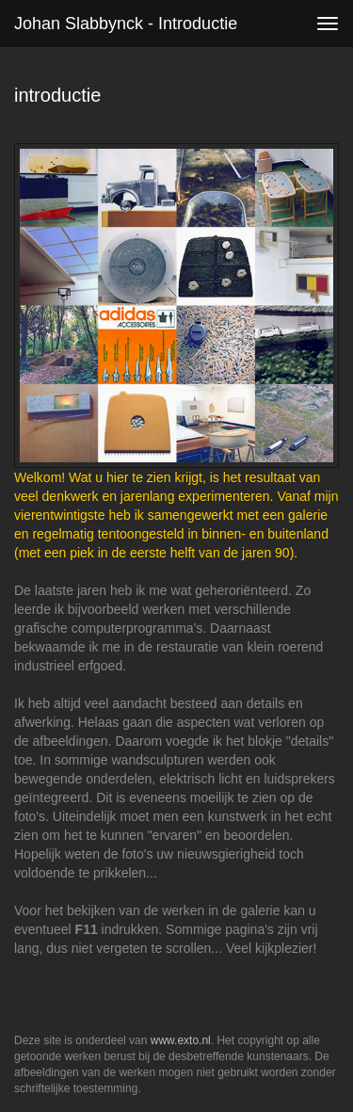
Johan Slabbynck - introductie (125, 23)
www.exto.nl (181, 1040)
